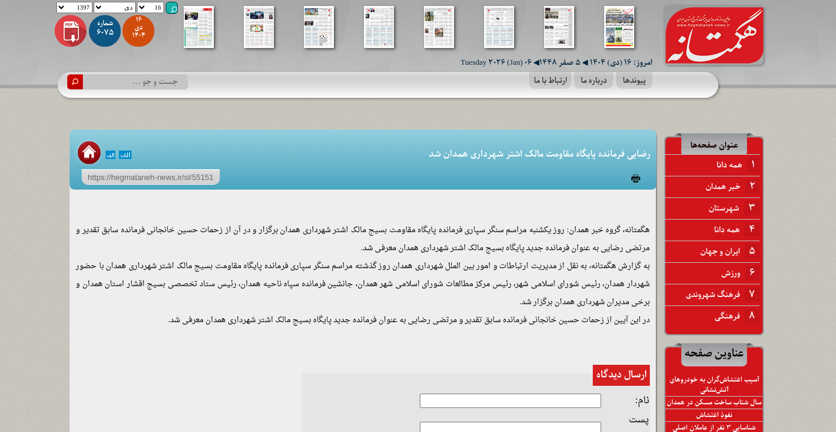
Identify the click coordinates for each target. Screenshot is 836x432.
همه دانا (738, 165)
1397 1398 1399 (74, 7)
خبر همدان (733, 186)
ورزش (740, 273)
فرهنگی (737, 316)
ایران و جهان (730, 251)
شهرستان (734, 208)
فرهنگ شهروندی (723, 294)
